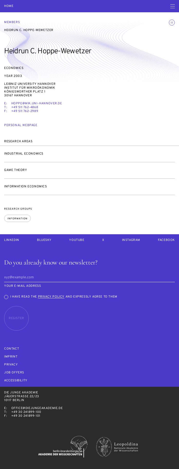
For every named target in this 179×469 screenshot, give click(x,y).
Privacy (11, 365)
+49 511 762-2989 (24, 111)
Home (8, 6)
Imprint (10, 357)
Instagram (131, 240)
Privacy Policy (51, 297)
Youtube (76, 240)
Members (12, 22)
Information (17, 218)
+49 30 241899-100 (26, 412)
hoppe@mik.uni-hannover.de (36, 103)
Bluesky (44, 240)
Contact (11, 349)
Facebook (166, 240)
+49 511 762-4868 (24, 107)
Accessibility (15, 381)
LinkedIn (11, 240)
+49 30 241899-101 (25, 416)
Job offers (14, 373)
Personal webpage (20, 125)
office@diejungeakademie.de (37, 408)
